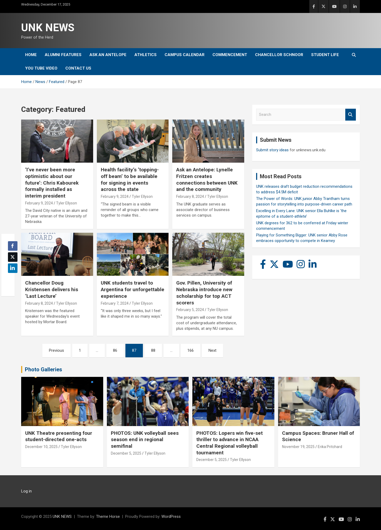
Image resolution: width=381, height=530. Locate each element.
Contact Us (78, 68)
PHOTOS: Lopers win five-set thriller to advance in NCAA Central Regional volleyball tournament (229, 443)
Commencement (229, 54)
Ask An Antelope (107, 54)
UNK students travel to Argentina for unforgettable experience (132, 289)
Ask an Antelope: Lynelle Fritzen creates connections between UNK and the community (207, 179)
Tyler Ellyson (66, 203)
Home (31, 54)
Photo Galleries (43, 369)
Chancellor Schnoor (279, 54)
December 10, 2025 (41, 447)
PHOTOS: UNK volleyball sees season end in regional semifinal (145, 439)
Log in (26, 491)
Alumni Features (63, 54)
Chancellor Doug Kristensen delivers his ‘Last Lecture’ (51, 289)
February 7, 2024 (115, 303)
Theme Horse (108, 516)
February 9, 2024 (39, 203)
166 (190, 350)
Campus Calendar (185, 54)
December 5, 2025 (126, 453)
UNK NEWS (47, 27)
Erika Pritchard (330, 447)
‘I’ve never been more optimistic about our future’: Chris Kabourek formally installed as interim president (52, 183)
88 (153, 350)
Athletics (145, 54)
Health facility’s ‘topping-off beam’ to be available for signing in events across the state (130, 179)
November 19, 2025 (298, 447)
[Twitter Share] (12, 257)
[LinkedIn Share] (12, 268)
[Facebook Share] (12, 246)
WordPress (171, 516)
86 (115, 350)
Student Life (325, 54)
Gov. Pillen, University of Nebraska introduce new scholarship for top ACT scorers (204, 292)
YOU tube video (41, 68)
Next (212, 350)
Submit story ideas (272, 150)
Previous (56, 350)
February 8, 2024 (190, 196)
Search (350, 115)
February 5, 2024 (190, 310)
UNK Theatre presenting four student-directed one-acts (58, 436)
